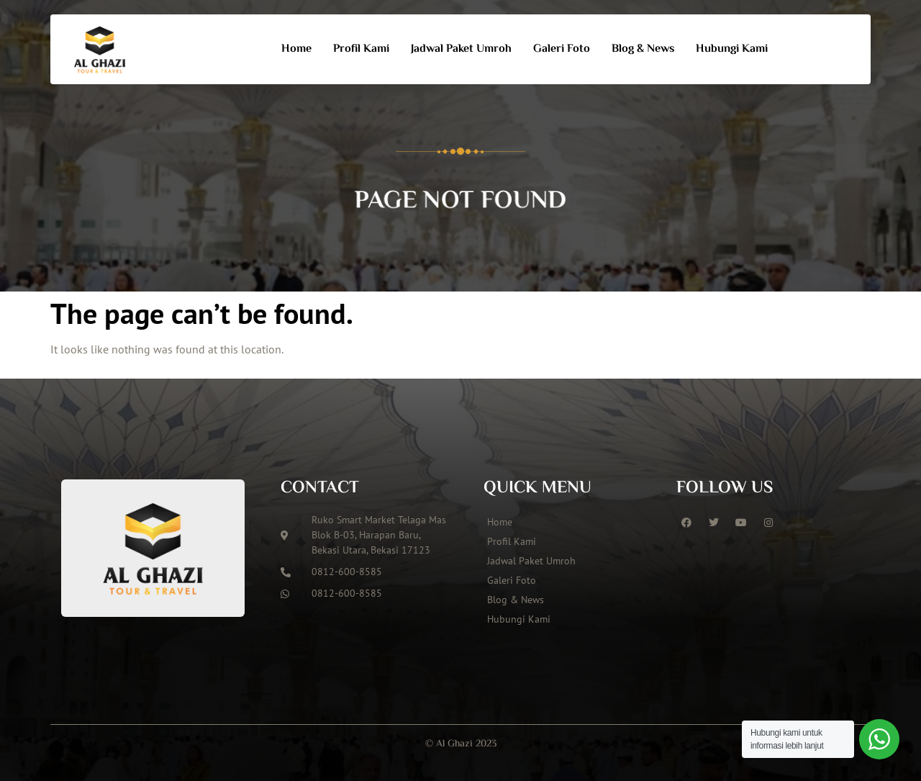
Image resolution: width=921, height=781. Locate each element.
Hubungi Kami (732, 49)
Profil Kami (361, 49)
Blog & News (643, 49)
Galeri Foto (561, 49)
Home (296, 49)
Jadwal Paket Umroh (461, 49)
